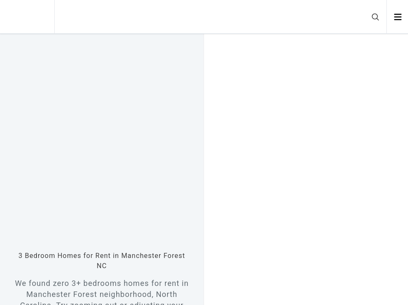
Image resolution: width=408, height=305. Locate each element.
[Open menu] (398, 17)
